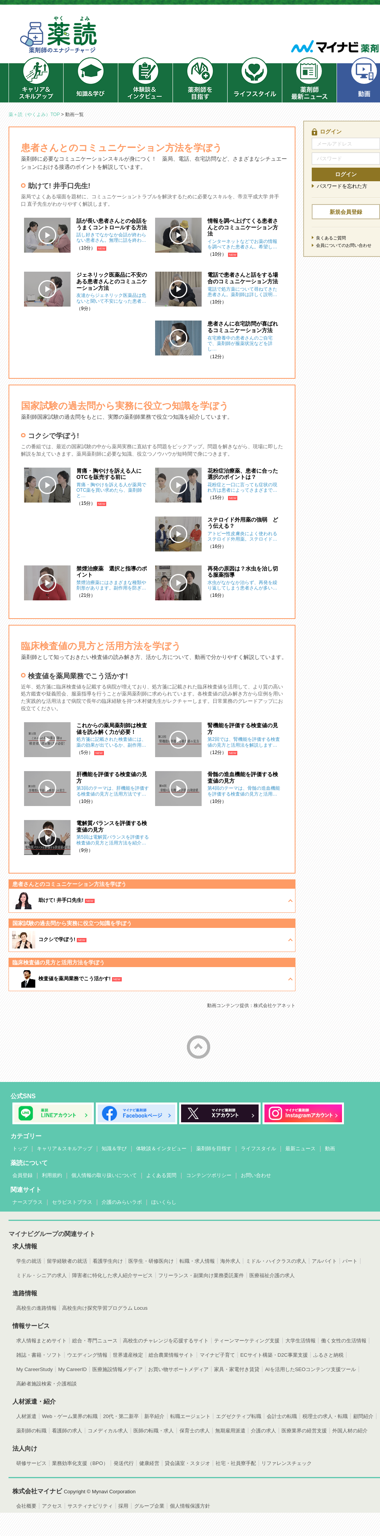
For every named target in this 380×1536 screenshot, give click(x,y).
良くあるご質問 (331, 238)
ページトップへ (198, 1047)
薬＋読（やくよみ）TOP (34, 114)
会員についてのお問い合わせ (343, 245)
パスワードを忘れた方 (342, 186)
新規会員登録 (346, 212)
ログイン (346, 174)
